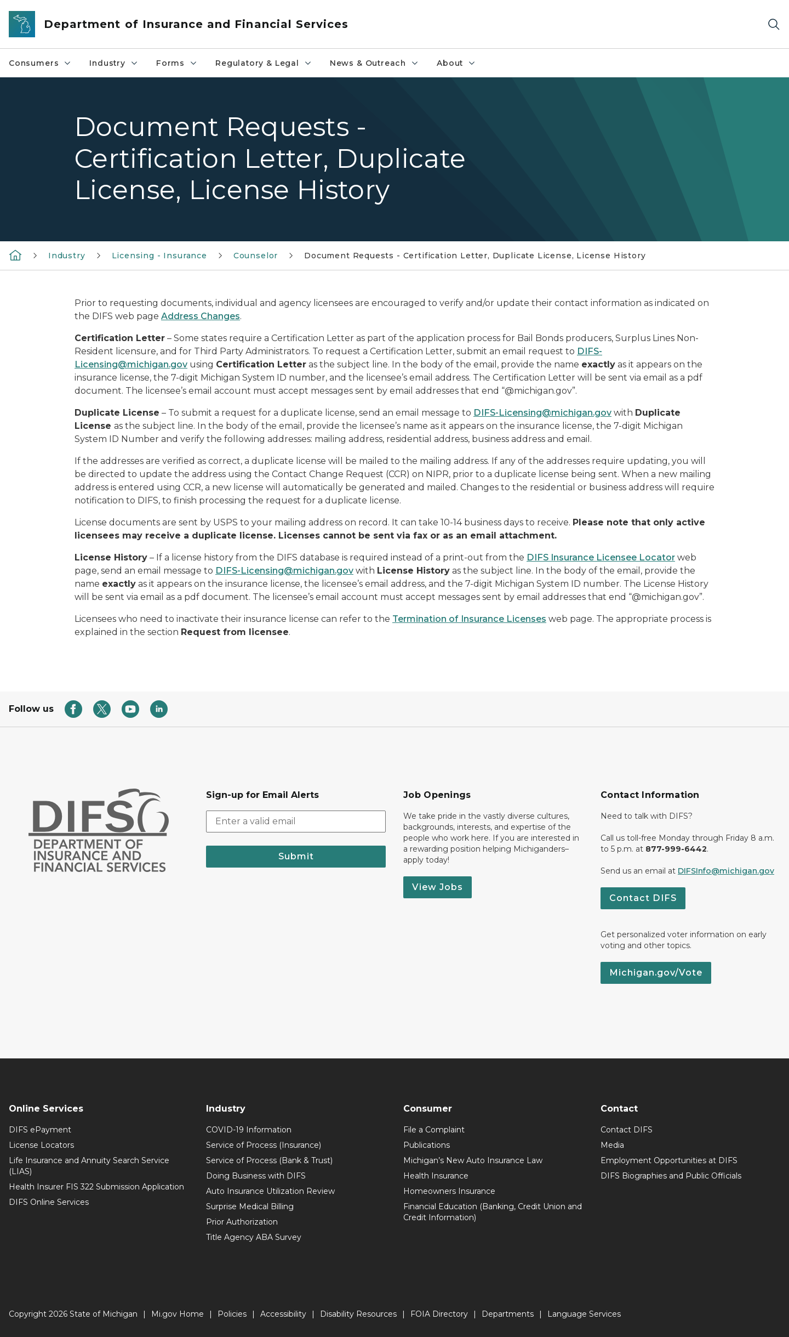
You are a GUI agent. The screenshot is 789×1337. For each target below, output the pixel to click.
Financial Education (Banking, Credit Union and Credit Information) (492, 1212)
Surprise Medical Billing (250, 1206)
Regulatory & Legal (263, 63)
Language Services (584, 1314)
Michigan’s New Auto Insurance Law (472, 1160)
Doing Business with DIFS (256, 1176)
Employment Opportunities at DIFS (669, 1160)
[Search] (773, 24)
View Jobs (437, 887)
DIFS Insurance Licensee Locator (601, 557)
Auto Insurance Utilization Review (270, 1191)
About (456, 63)
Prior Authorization (242, 1222)
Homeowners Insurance (449, 1191)
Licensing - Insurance (159, 255)
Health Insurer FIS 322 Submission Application (96, 1187)
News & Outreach (374, 63)
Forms (177, 63)
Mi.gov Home (177, 1314)
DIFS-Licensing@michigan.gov (542, 412)
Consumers (40, 63)
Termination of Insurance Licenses (469, 619)
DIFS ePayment (40, 1130)
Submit (296, 856)
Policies (232, 1314)
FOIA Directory (439, 1314)
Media (612, 1145)
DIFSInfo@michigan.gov (726, 871)
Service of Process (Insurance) (263, 1145)
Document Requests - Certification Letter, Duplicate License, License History (474, 255)
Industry (114, 63)
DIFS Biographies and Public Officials (671, 1176)
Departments (508, 1314)
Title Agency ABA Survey (253, 1237)
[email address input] (296, 821)
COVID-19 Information (248, 1130)
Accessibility (283, 1314)
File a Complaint (434, 1130)
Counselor (255, 255)
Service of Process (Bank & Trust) (269, 1160)
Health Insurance (435, 1176)
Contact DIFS (643, 898)
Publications (426, 1145)
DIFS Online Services (49, 1202)
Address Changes (200, 316)
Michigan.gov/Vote (655, 972)
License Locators (41, 1145)
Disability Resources (358, 1314)
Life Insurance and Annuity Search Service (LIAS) (89, 1165)
